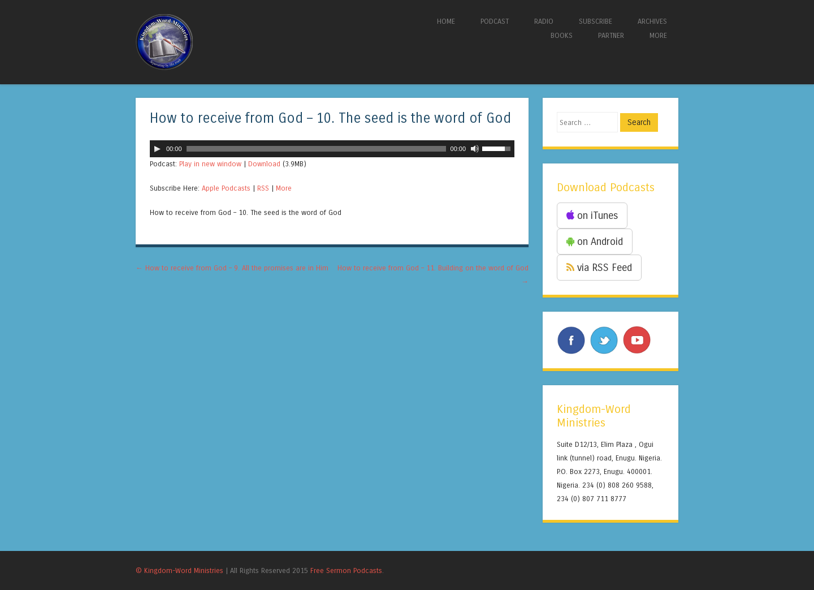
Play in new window (210, 164)
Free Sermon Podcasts (346, 570)
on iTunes (592, 215)
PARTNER (611, 35)
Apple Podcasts (226, 188)
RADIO (543, 21)
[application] (332, 148)
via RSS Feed (599, 267)
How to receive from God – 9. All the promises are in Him (232, 268)
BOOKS (562, 35)
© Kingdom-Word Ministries (179, 570)
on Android (594, 241)
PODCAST (494, 21)
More (284, 188)
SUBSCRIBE (595, 21)
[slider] (316, 149)
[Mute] (474, 148)
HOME (446, 21)
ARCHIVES (652, 21)
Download (264, 164)
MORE (658, 35)
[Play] (157, 148)
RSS (263, 188)
